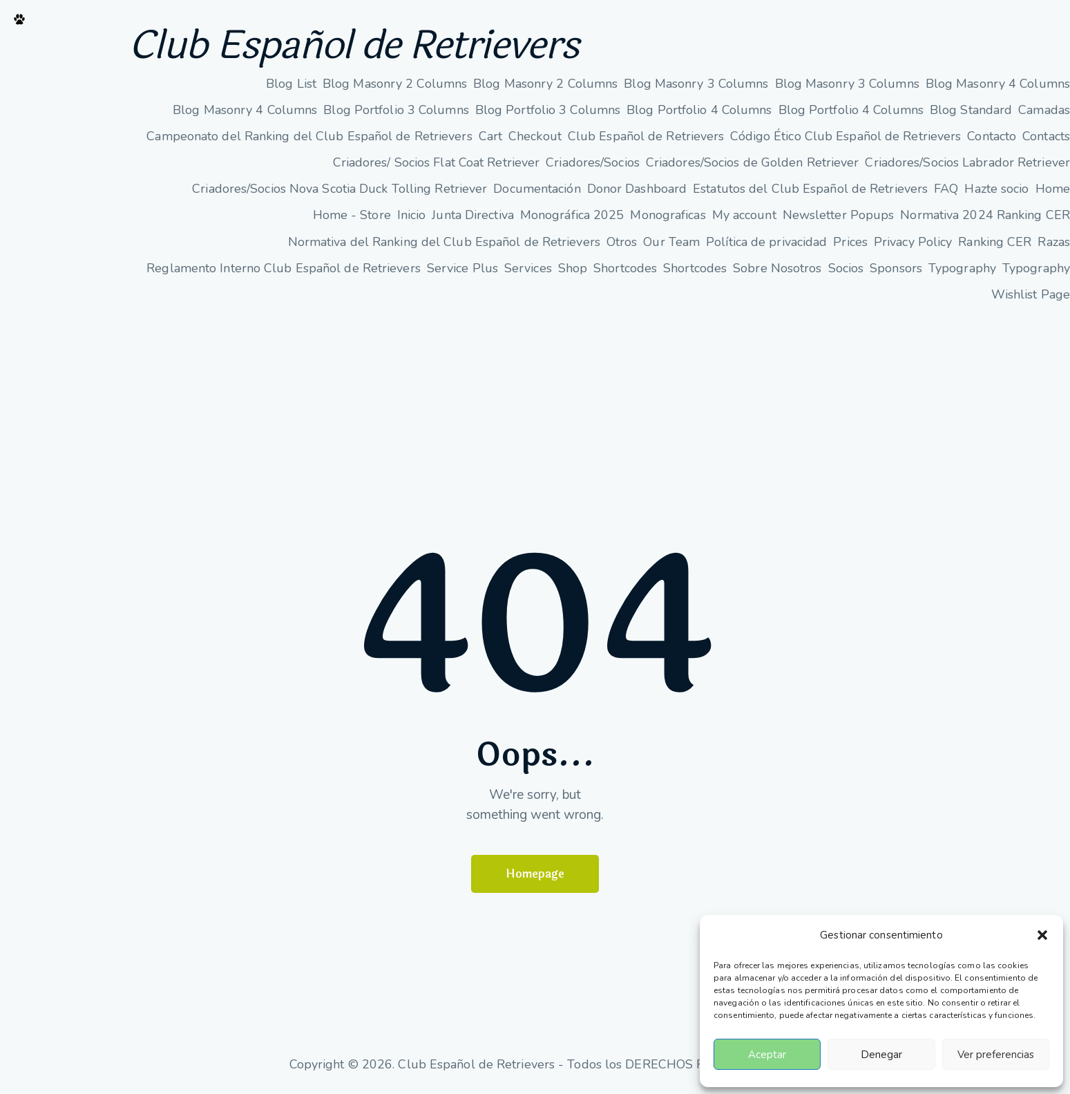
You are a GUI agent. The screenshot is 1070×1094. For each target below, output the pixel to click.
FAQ (946, 189)
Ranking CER (994, 242)
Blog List (291, 83)
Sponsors (896, 268)
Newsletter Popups (839, 215)
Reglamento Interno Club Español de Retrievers (283, 268)
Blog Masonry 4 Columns (998, 83)
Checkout (535, 136)
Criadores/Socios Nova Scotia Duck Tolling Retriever (339, 189)
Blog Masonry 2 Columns (395, 83)
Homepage (535, 874)
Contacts (1046, 136)
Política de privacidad (766, 242)
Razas (1054, 242)
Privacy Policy (913, 242)
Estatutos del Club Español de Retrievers (810, 189)
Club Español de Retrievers (356, 46)
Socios (846, 268)
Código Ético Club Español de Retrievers (845, 136)
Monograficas (667, 215)
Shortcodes (625, 268)
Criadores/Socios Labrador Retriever (967, 163)
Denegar (881, 1055)
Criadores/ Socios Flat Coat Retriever (436, 163)
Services (528, 268)
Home (1052, 189)
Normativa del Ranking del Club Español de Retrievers (444, 242)
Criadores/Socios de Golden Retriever (752, 163)
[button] (1042, 935)
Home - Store (352, 215)
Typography (962, 268)
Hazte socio (996, 189)
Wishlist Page (1030, 294)
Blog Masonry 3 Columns (696, 83)
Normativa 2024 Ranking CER (985, 215)
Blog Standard (971, 110)
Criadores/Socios (593, 163)
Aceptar (767, 1055)
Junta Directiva (473, 215)
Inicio (411, 215)
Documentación (536, 189)
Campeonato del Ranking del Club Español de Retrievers (309, 136)
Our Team (671, 242)
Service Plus (462, 268)
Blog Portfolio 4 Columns (699, 110)
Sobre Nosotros (777, 268)
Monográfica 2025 (572, 215)
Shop (572, 268)
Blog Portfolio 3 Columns (395, 110)
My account (744, 215)
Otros (622, 242)
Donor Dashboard (637, 189)
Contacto (991, 136)
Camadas (1044, 110)
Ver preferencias (995, 1055)
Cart (490, 136)
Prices (850, 242)
